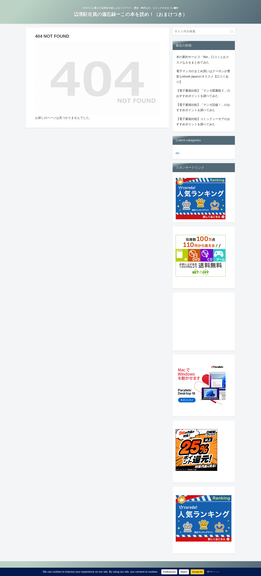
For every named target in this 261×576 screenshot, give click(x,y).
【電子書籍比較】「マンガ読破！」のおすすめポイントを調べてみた (203, 107)
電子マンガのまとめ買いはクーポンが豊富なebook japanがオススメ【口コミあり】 (203, 76)
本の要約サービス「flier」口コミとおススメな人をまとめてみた (202, 59)
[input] (204, 31)
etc (178, 153)
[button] (231, 31)
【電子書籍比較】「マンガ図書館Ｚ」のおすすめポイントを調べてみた (203, 93)
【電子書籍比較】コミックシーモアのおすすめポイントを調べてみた (203, 121)
